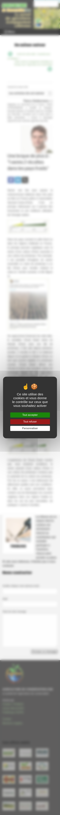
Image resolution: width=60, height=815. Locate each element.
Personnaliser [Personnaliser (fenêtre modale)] (30, 428)
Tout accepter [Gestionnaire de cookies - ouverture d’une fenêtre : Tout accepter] (30, 415)
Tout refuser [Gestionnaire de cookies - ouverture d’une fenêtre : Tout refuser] (30, 421)
